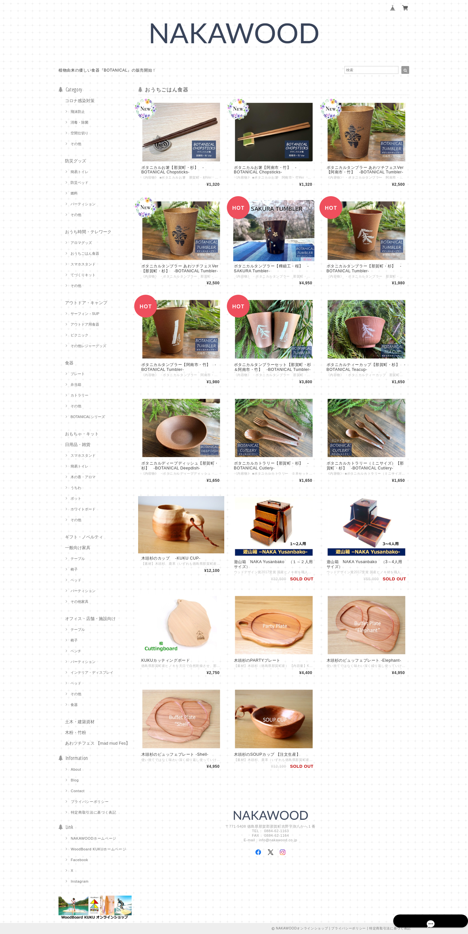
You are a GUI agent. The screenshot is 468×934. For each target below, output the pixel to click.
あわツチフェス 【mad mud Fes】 (97, 743)
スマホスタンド (83, 264)
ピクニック (79, 335)
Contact (78, 791)
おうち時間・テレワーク (88, 231)
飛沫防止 (78, 112)
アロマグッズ (81, 243)
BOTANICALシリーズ (88, 417)
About (76, 769)
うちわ (76, 488)
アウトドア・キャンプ (86, 302)
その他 (76, 144)
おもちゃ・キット (82, 433)
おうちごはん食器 (85, 253)
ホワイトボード (83, 509)
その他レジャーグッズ (88, 346)
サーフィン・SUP (85, 314)
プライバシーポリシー (90, 802)
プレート (78, 374)
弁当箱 (76, 384)
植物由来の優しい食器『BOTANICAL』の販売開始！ (107, 70)
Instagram (80, 881)
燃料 (74, 193)
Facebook (79, 860)
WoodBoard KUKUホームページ (98, 849)
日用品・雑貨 (77, 444)
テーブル (78, 559)
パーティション (83, 204)
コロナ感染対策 (80, 100)
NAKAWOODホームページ (93, 838)
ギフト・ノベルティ (84, 537)
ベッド (76, 580)
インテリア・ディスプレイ (92, 672)
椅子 (74, 569)
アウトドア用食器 (85, 324)
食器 (69, 362)
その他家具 (79, 601)
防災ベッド (79, 182)
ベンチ (76, 651)
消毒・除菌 (79, 122)
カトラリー (79, 395)
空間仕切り (79, 133)
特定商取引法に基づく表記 (93, 812)
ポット (76, 498)
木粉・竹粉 (75, 732)
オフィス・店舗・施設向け (90, 618)
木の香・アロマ (83, 477)
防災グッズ (75, 160)
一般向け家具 (77, 547)
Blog (75, 780)
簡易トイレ (79, 172)
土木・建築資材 (80, 721)
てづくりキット (83, 275)
